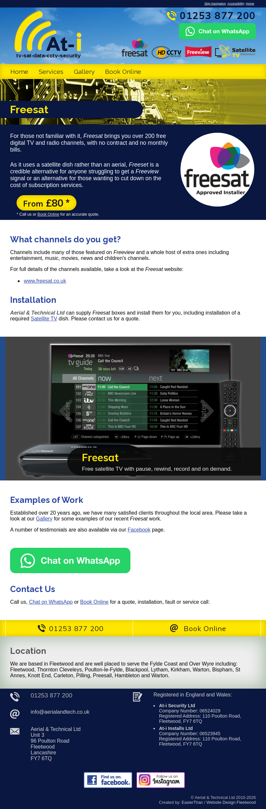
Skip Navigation (215, 3)
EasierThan (192, 802)
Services (51, 71)
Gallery (84, 71)
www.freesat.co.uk (45, 281)
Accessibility (235, 3)
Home (250, 3)
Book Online (123, 71)
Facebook (138, 530)
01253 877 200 (51, 695)
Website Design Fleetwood (231, 802)
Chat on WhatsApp (51, 602)
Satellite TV (44, 318)
